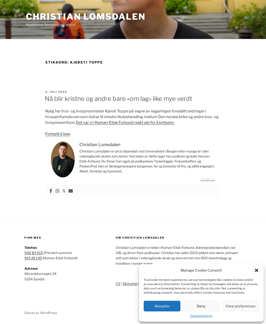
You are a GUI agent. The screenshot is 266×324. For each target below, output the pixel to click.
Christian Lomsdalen (86, 16)
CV (118, 284)
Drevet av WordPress (40, 313)
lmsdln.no (208, 179)
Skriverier (130, 284)
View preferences (240, 306)
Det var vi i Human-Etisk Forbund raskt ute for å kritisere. (125, 122)
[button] (256, 270)
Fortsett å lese (57, 134)
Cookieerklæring (201, 316)
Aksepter (162, 306)
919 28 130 (33, 258)
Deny (201, 306)
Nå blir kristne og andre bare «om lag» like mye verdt (118, 98)
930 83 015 (33, 253)
